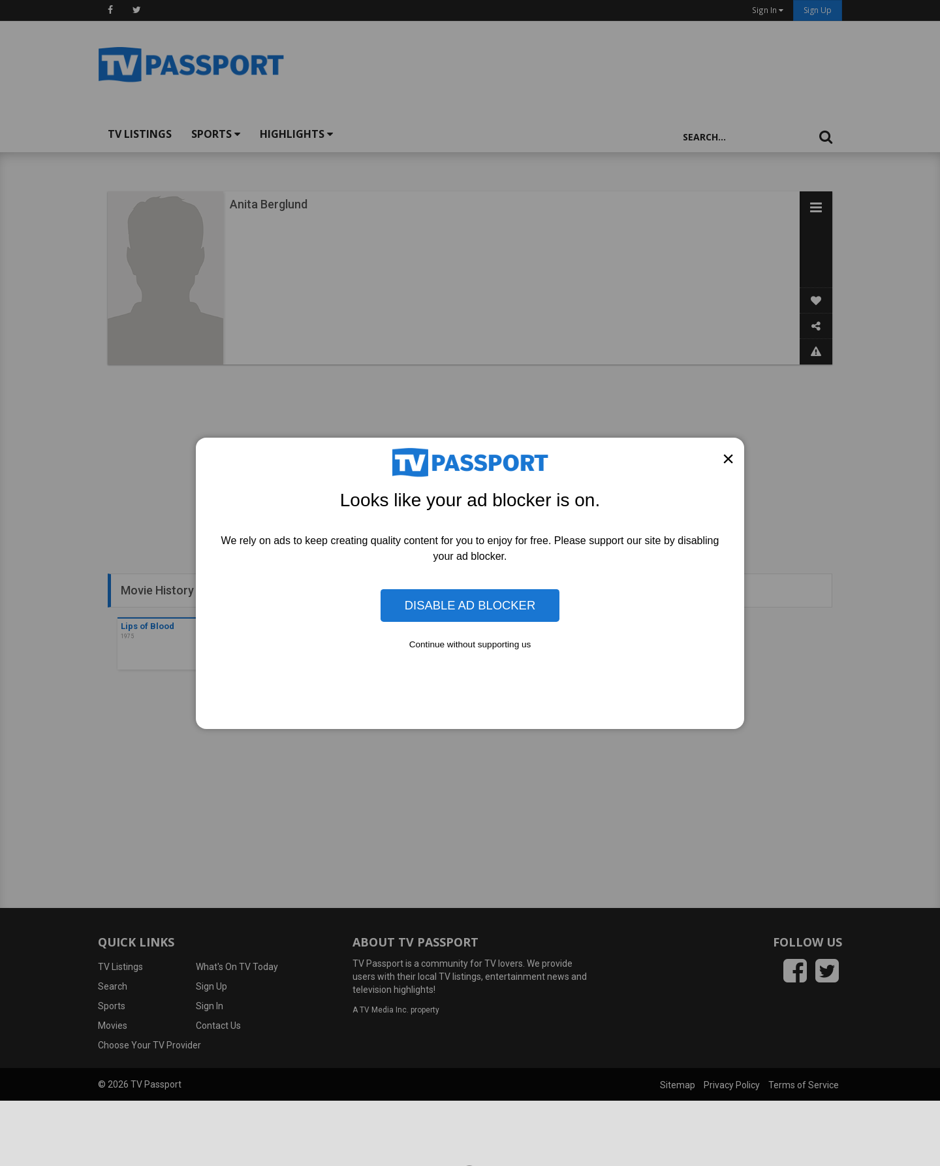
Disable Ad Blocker (470, 605)
